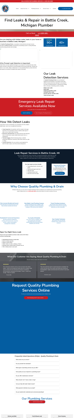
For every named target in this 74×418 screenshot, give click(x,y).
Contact (54, 8)
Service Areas (46, 8)
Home (17, 8)
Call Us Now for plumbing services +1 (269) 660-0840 (37, 1)
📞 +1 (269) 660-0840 (65, 8)
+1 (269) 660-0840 (41, 34)
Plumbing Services (35, 8)
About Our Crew (24, 8)
